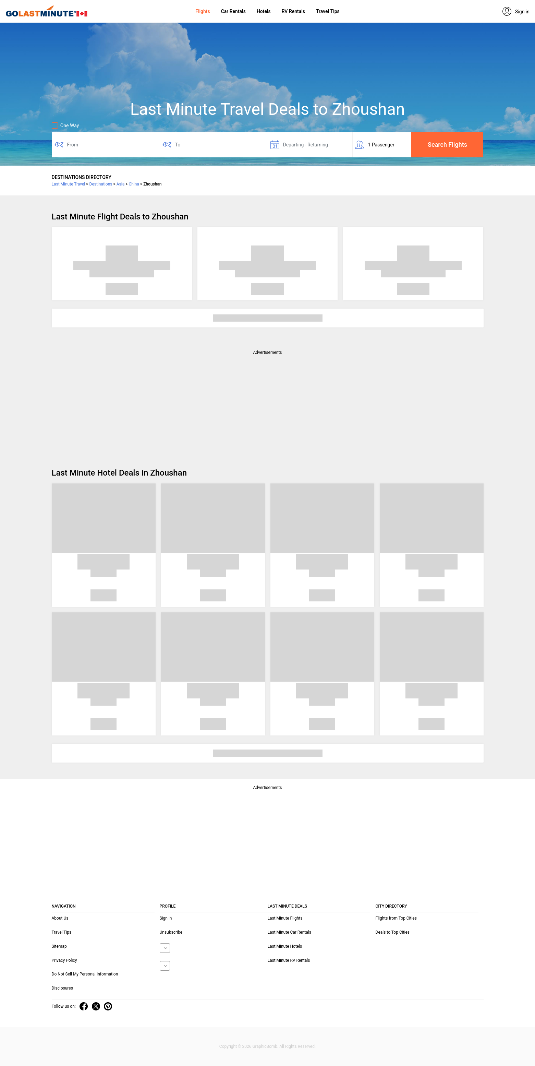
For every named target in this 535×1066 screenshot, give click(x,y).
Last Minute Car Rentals (289, 932)
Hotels (264, 11)
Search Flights (447, 144)
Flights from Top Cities (396, 918)
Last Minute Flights (285, 918)
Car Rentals (233, 11)
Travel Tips (328, 11)
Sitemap (59, 946)
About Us (60, 918)
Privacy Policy (64, 960)
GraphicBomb (264, 1046)
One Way (65, 125)
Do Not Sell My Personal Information (85, 974)
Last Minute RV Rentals (289, 960)
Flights (202, 11)
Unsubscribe (171, 932)
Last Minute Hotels (285, 946)
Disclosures (62, 988)
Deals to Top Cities (393, 932)
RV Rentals (293, 11)
